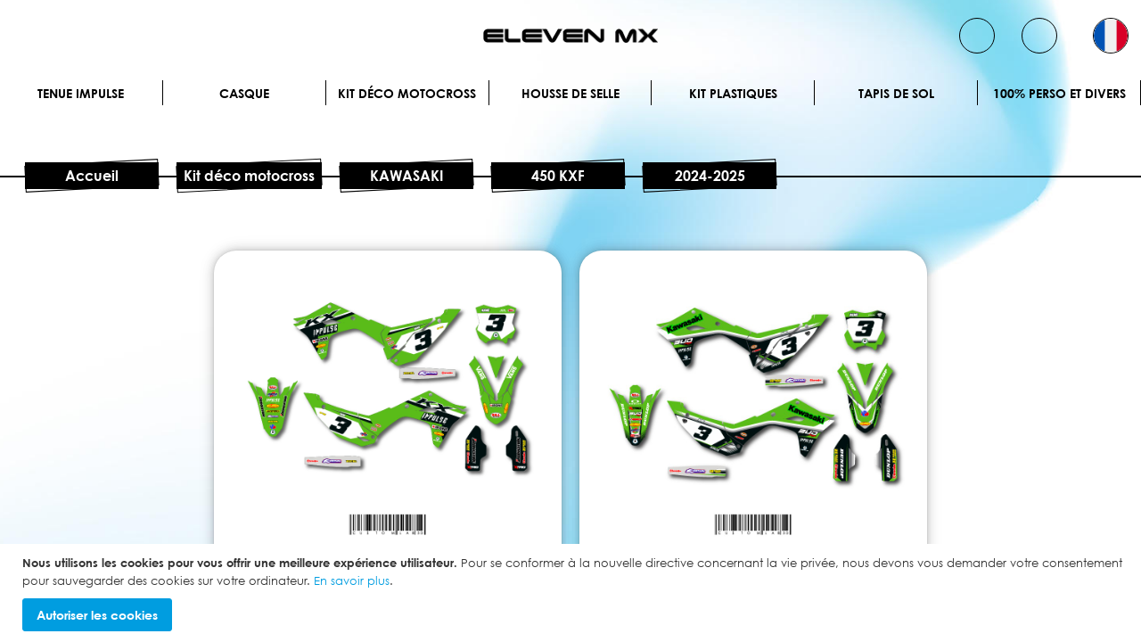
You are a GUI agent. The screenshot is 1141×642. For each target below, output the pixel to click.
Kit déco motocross (407, 93)
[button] (1111, 36)
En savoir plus (352, 580)
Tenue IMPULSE (80, 93)
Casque (244, 93)
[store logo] (570, 35)
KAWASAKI (406, 176)
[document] (572, 593)
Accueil (92, 176)
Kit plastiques (733, 93)
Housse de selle (570, 93)
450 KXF (558, 176)
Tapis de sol (896, 93)
